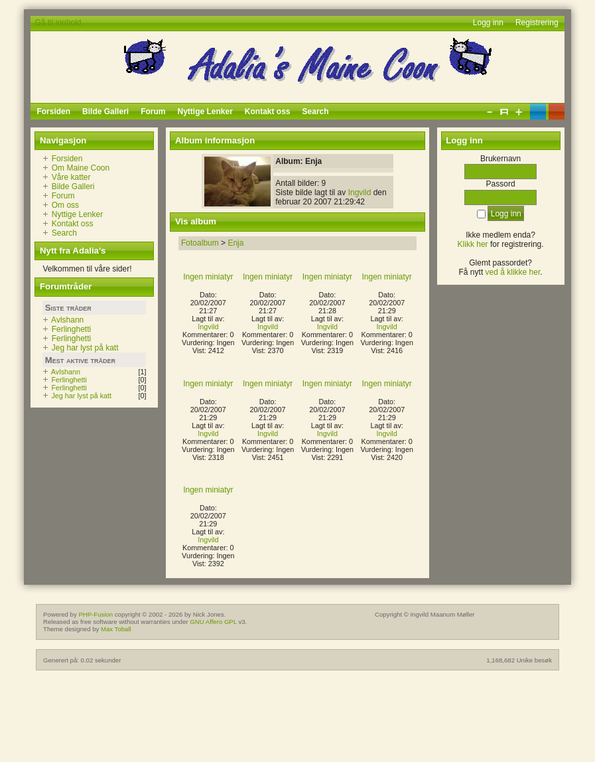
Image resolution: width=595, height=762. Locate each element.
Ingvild (359, 192)
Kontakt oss (73, 223)
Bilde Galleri (73, 186)
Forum (63, 195)
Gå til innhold (57, 22)
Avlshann (67, 320)
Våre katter (71, 177)
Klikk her (473, 244)
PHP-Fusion (95, 614)
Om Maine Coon (80, 168)
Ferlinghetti (71, 329)
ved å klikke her (513, 272)
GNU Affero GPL (213, 621)
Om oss (65, 205)
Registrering (537, 22)
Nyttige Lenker (77, 214)
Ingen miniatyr (208, 276)
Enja (235, 243)
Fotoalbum (200, 243)
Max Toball (116, 629)
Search (64, 233)
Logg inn (488, 22)
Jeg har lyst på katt (85, 347)
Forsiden (67, 158)
